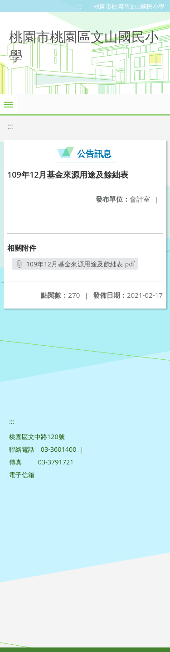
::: (79, 6)
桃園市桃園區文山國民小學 (129, 6)
